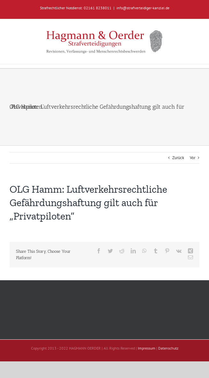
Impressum (146, 348)
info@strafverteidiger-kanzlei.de (142, 7)
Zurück (178, 157)
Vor (192, 157)
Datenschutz (168, 348)
